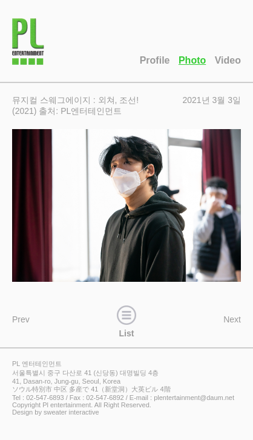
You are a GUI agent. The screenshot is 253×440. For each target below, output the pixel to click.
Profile (155, 60)
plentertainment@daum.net (194, 397)
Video (228, 60)
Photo (192, 60)
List (126, 320)
